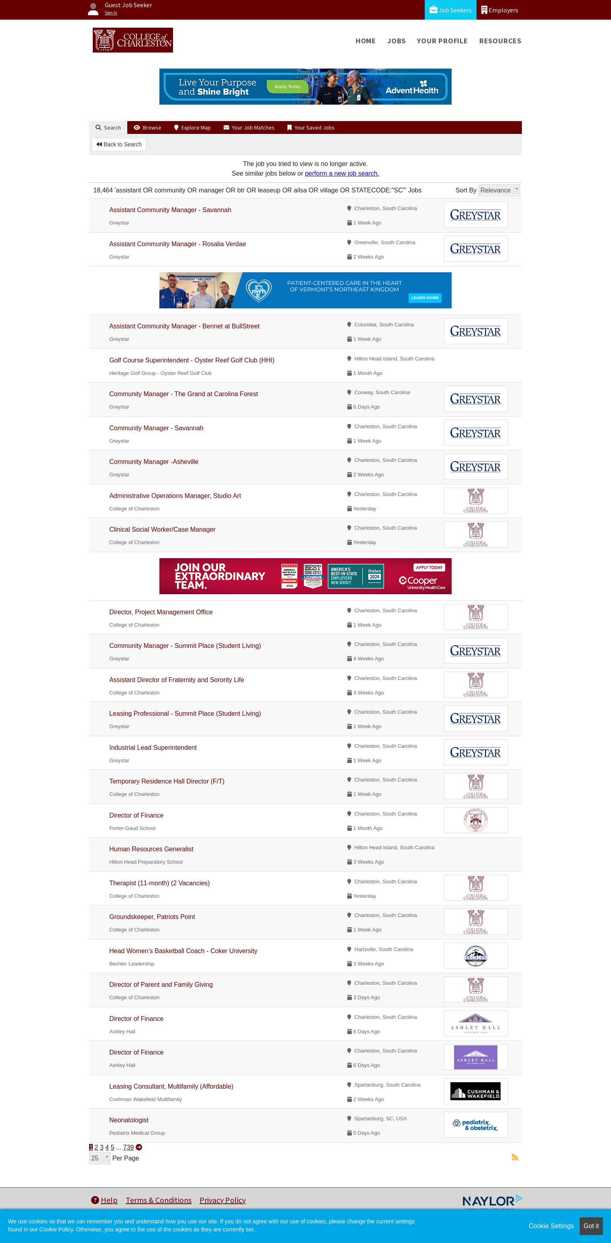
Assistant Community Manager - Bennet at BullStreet (184, 326)
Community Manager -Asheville (153, 461)
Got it (591, 1226)
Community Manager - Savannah (156, 428)
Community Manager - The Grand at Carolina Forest (183, 394)
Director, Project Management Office (161, 612)
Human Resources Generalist (151, 849)
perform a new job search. (342, 173)
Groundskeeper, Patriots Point (152, 916)
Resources (500, 40)
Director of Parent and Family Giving (161, 984)
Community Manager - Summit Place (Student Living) (185, 645)
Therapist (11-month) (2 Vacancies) (159, 883)
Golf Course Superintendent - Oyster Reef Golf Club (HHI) (192, 360)
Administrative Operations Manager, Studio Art (175, 495)
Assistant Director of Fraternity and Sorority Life (176, 679)
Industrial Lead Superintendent (153, 747)
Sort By (466, 190)
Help (104, 1200)
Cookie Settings (551, 1226)
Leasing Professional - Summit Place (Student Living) (185, 713)
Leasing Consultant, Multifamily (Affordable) (171, 1086)
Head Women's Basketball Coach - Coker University (183, 950)
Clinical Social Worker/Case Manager (162, 529)
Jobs (396, 40)
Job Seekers (451, 10)
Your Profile (442, 40)
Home (366, 40)
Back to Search (119, 144)
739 (128, 1147)
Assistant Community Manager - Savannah (170, 209)
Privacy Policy (223, 1200)
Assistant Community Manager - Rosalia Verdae (177, 244)
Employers (499, 10)
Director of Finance (136, 815)
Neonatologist (129, 1120)
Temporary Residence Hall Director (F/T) (166, 781)
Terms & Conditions (158, 1200)
